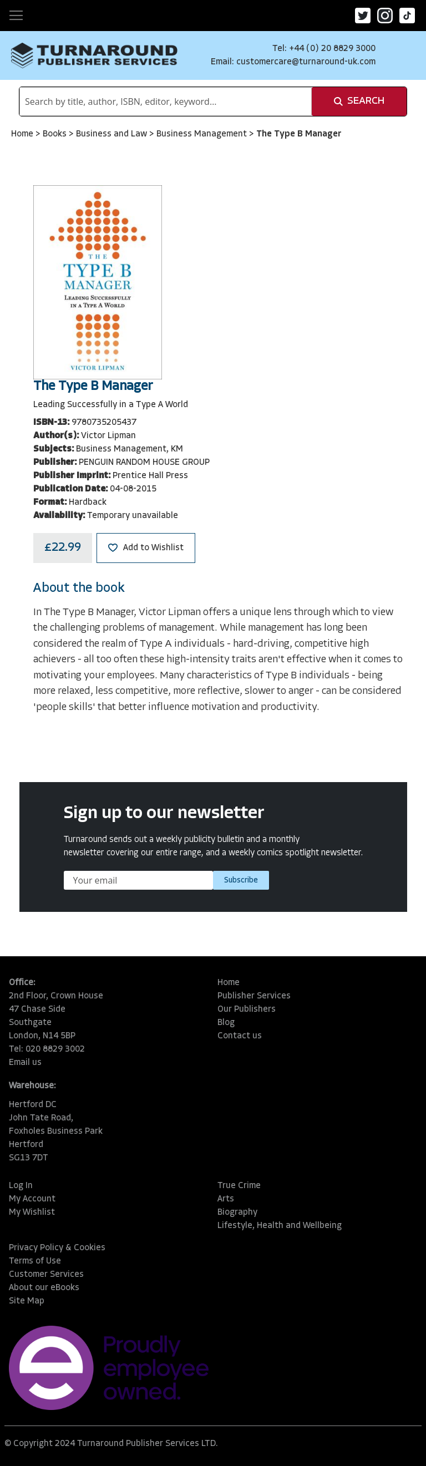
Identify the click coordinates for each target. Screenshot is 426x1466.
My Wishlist (32, 1212)
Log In (21, 1185)
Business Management (202, 134)
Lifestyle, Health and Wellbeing (279, 1225)
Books (56, 134)
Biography (237, 1212)
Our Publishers (246, 1009)
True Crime (239, 1185)
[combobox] (165, 101)
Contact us (239, 1036)
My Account (32, 1199)
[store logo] (94, 55)
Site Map (26, 1301)
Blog (226, 1022)
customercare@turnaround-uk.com (306, 62)
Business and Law (112, 134)
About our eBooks (44, 1288)
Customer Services (46, 1274)
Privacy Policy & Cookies (57, 1248)
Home (23, 134)
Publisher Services (254, 996)
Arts (225, 1199)
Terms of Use (35, 1261)
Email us (25, 1062)
